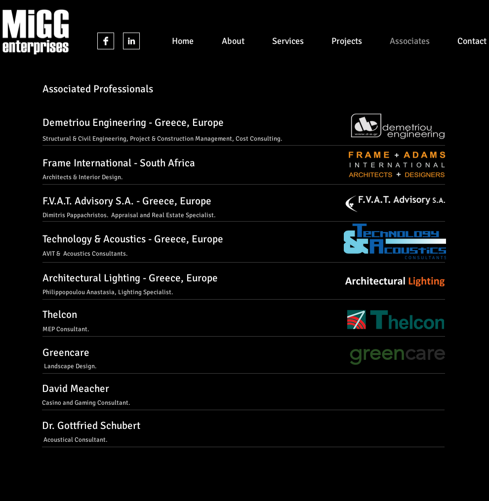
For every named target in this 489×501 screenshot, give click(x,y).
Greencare (65, 352)
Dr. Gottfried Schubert (91, 425)
